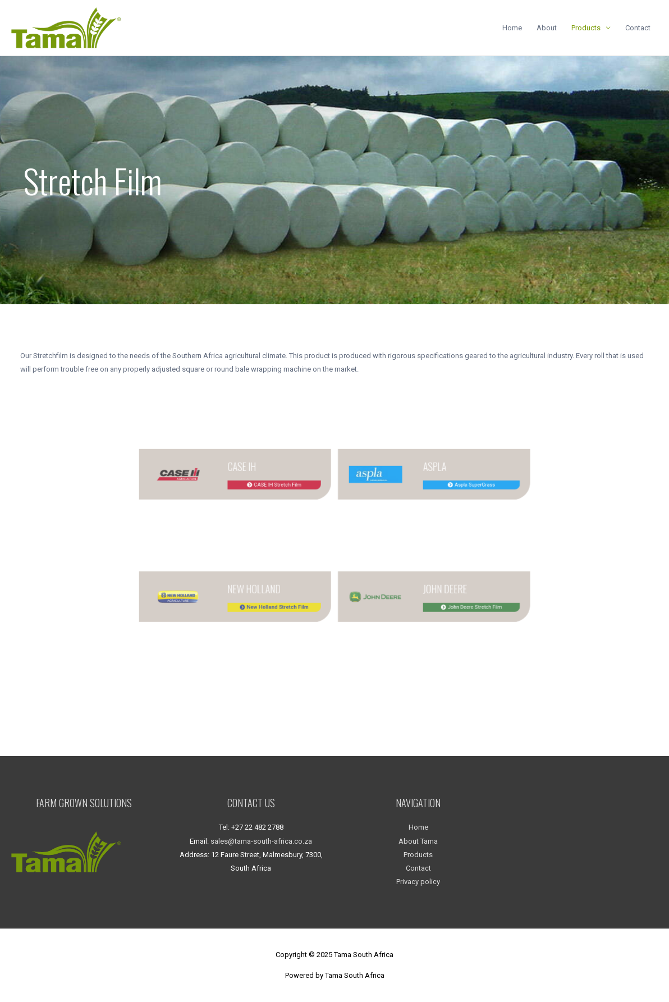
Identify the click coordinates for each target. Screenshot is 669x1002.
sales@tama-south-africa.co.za (261, 841)
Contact (637, 28)
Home (512, 28)
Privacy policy (418, 881)
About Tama (418, 841)
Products (586, 28)
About (547, 28)
